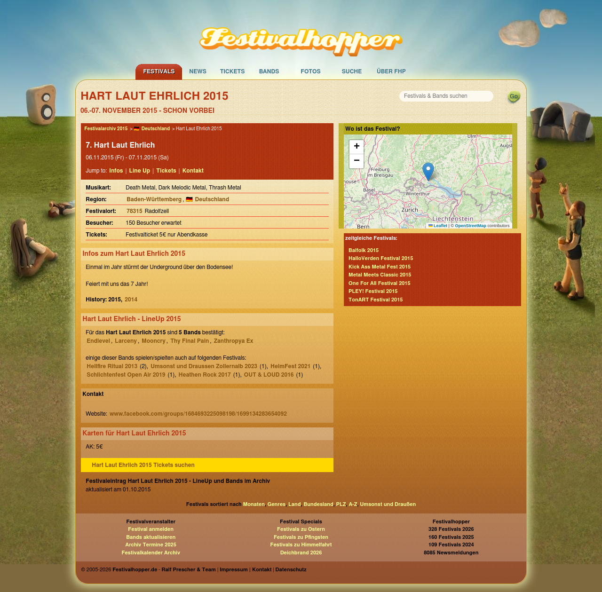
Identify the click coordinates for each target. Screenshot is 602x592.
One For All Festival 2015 (380, 283)
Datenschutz (291, 569)
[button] (428, 172)
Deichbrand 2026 (301, 552)
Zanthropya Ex (233, 341)
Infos (116, 171)
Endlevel (98, 341)
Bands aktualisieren (150, 537)
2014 (131, 299)
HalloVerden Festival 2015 (381, 258)
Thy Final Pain (189, 341)
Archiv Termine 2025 (151, 544)
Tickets (232, 71)
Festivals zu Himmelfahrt (301, 544)
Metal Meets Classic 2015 (380, 274)
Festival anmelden (151, 529)
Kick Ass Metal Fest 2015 (380, 266)
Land (294, 504)
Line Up (139, 171)
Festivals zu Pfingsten (301, 537)
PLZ (341, 504)
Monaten (254, 504)
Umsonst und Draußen (388, 504)
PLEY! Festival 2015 (373, 291)
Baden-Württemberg (154, 199)
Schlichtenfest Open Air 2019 (126, 375)
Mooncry (154, 341)
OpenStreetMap (471, 225)
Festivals (158, 71)
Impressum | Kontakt (245, 569)
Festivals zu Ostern (301, 529)
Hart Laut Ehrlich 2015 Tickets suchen (143, 465)
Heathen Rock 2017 (205, 375)
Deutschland (156, 128)
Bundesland (318, 504)
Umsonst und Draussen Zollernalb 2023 (203, 366)
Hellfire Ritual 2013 (112, 366)
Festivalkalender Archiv (150, 552)
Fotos (310, 71)
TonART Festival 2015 (376, 299)
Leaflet (438, 225)
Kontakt (193, 171)
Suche (352, 71)
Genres (276, 504)
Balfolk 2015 (364, 250)
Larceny (126, 341)
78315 (134, 211)
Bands (269, 71)
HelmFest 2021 (290, 366)
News (197, 71)
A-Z (353, 504)
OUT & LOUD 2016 (269, 375)
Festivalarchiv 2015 (105, 128)
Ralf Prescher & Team (189, 569)
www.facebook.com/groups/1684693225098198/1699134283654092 (198, 414)
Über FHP (391, 71)
